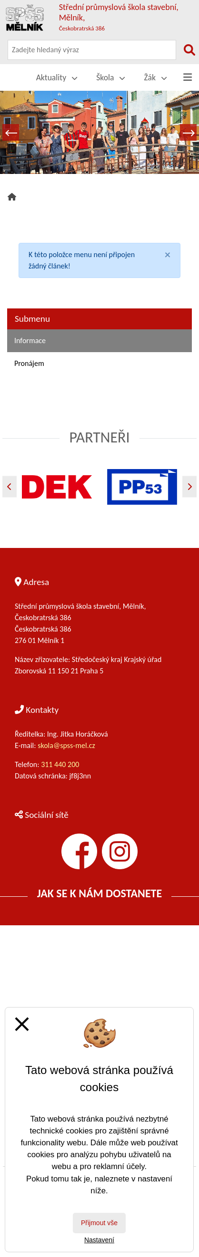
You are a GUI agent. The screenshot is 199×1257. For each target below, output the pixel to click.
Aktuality (57, 77)
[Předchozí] (9, 486)
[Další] (189, 486)
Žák (155, 77)
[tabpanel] (99, 132)
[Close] (167, 254)
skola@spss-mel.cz (66, 745)
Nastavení (99, 1240)
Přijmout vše (99, 1223)
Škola (110, 77)
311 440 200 (61, 764)
